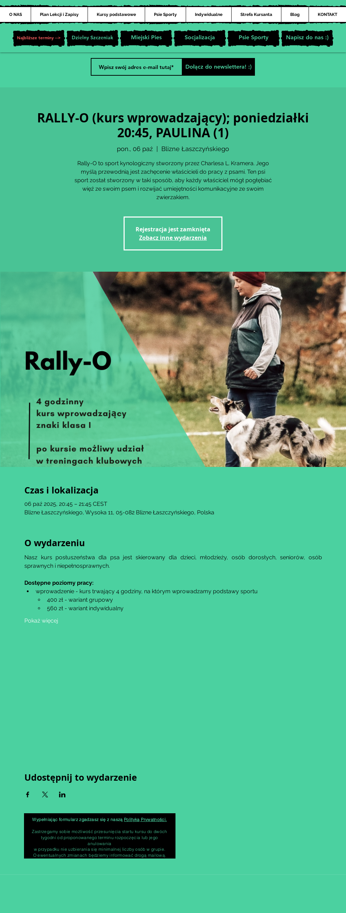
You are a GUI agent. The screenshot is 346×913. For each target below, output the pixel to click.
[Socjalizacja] (199, 38)
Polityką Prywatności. (145, 819)
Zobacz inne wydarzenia (173, 238)
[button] (39, 38)
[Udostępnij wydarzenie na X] (45, 794)
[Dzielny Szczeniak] (92, 38)
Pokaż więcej (41, 620)
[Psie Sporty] (253, 38)
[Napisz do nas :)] (307, 38)
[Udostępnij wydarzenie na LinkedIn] (62, 794)
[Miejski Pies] (146, 38)
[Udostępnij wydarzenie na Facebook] (27, 794)
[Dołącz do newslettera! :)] (218, 67)
